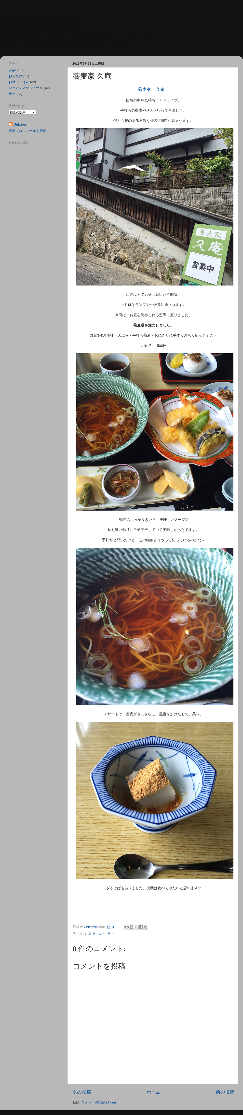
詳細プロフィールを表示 (27, 131)
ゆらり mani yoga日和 (40, 22)
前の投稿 (225, 1092)
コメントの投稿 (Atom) (98, 1102)
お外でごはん (95, 934)
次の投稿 (81, 1092)
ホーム (154, 1092)
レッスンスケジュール (26, 88)
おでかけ (15, 76)
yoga (12, 70)
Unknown (21, 124)
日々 (110, 934)
